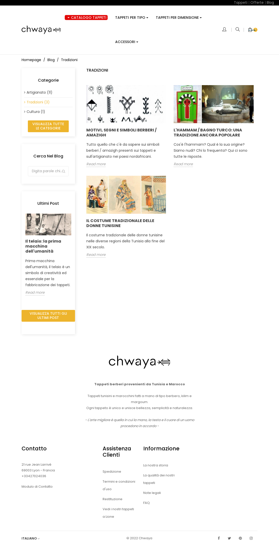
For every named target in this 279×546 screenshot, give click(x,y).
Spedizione (112, 471)
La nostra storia (155, 465)
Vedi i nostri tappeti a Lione (118, 513)
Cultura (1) (36, 111)
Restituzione (112, 499)
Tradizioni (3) (38, 102)
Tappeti (240, 2)
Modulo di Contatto (37, 486)
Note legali (152, 492)
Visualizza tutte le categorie (48, 126)
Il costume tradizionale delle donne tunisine (120, 223)
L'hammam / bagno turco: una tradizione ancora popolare (208, 132)
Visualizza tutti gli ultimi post (48, 315)
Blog (270, 2)
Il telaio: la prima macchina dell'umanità (43, 246)
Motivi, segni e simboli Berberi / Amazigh (121, 132)
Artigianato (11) (39, 92)
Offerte (257, 2)
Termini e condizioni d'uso (119, 485)
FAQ (146, 502)
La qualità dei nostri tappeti (159, 479)
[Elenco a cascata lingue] (33, 538)
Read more (35, 292)
